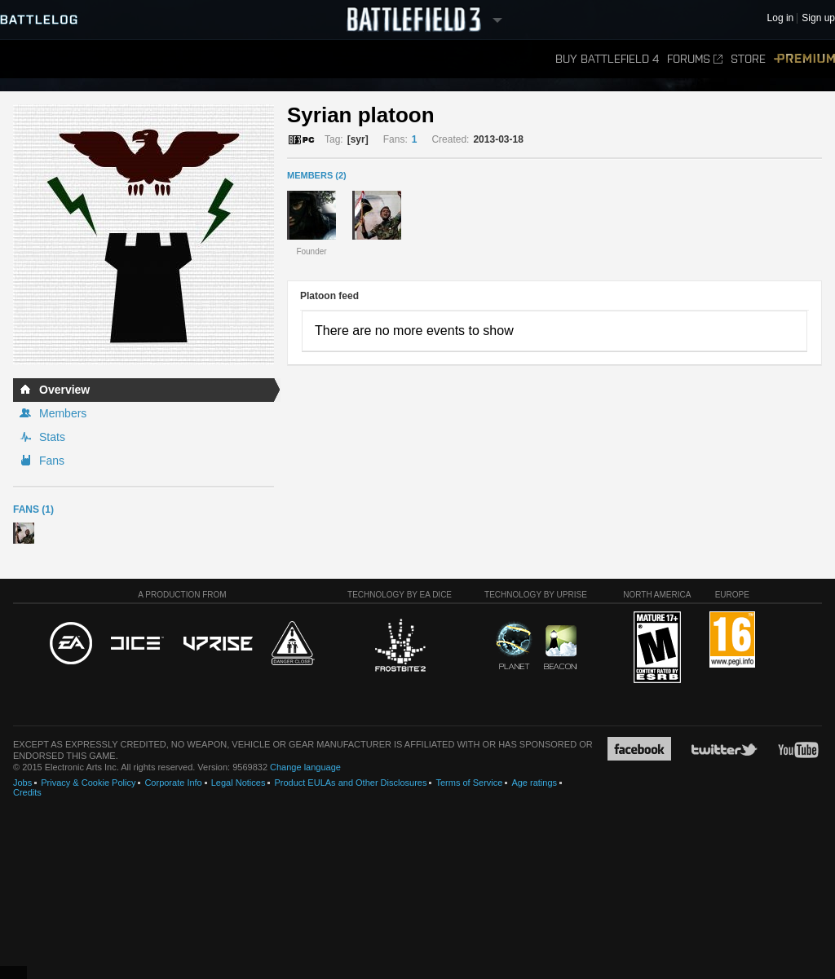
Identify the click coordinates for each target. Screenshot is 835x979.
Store (748, 59)
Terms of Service (468, 782)
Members (62, 413)
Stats (52, 436)
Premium (804, 59)
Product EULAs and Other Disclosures (350, 782)
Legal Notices (238, 782)
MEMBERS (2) (317, 175)
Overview (64, 389)
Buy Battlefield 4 (607, 59)
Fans (51, 460)
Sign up (818, 18)
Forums (694, 59)
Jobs (22, 782)
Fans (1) (33, 509)
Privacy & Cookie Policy (88, 782)
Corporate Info (172, 782)
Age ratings (534, 782)
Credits (27, 792)
